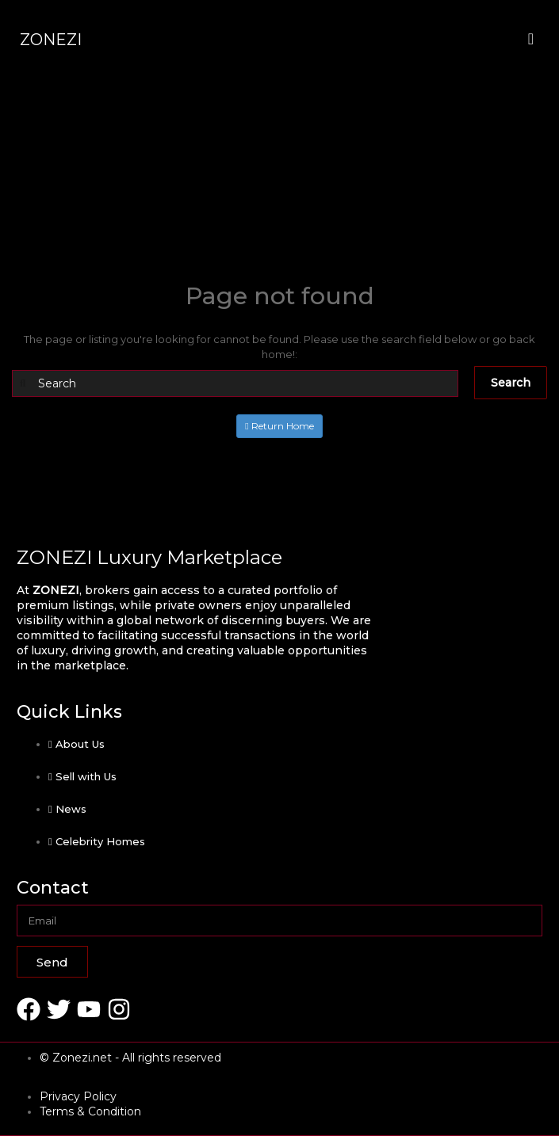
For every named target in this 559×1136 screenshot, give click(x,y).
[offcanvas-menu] (531, 39)
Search (510, 382)
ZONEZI (51, 39)
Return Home (279, 426)
